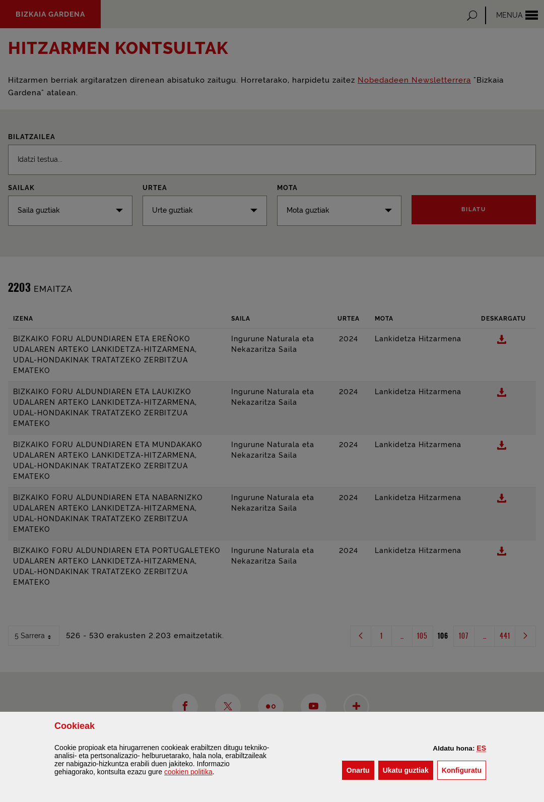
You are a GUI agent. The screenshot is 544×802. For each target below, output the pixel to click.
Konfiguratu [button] (464, 769)
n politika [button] (188, 772)
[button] (481, 748)
